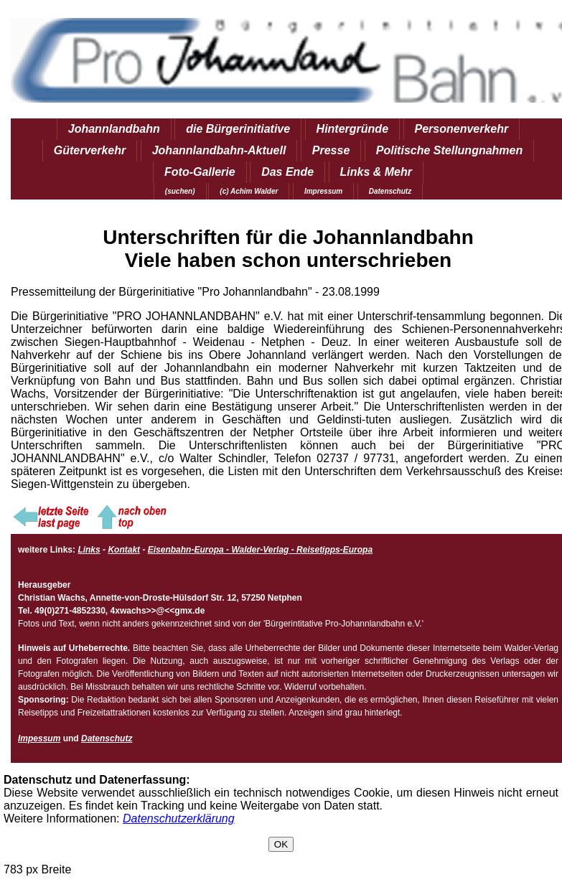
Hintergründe (352, 129)
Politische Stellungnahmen (449, 150)
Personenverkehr (462, 129)
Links (89, 550)
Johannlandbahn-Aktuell (219, 150)
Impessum (39, 738)
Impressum (323, 191)
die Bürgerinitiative (238, 129)
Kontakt (124, 550)
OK (281, 844)
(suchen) (180, 191)
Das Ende (287, 172)
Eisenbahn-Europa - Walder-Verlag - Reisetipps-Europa (260, 550)
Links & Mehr (376, 172)
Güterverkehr (90, 150)
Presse (331, 150)
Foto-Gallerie (199, 172)
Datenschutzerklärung (179, 818)
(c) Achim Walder (249, 191)
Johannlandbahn (114, 129)
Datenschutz (390, 191)
